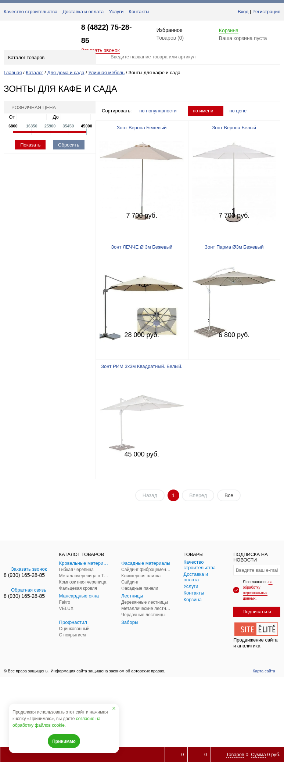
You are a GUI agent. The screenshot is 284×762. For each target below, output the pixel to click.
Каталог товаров (49, 57)
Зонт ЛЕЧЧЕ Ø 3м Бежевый (141, 247)
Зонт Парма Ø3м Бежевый (234, 247)
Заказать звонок (25, 569)
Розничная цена (31, 107)
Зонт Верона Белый (234, 127)
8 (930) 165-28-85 (24, 575)
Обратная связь (25, 590)
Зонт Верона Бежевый (141, 127)
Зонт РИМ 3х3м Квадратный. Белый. (141, 366)
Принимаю (64, 741)
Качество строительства (30, 11)
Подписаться (256, 611)
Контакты (139, 11)
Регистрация (266, 11)
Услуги (116, 11)
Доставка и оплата (83, 11)
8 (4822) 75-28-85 (106, 33)
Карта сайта (264, 671)
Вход (243, 11)
